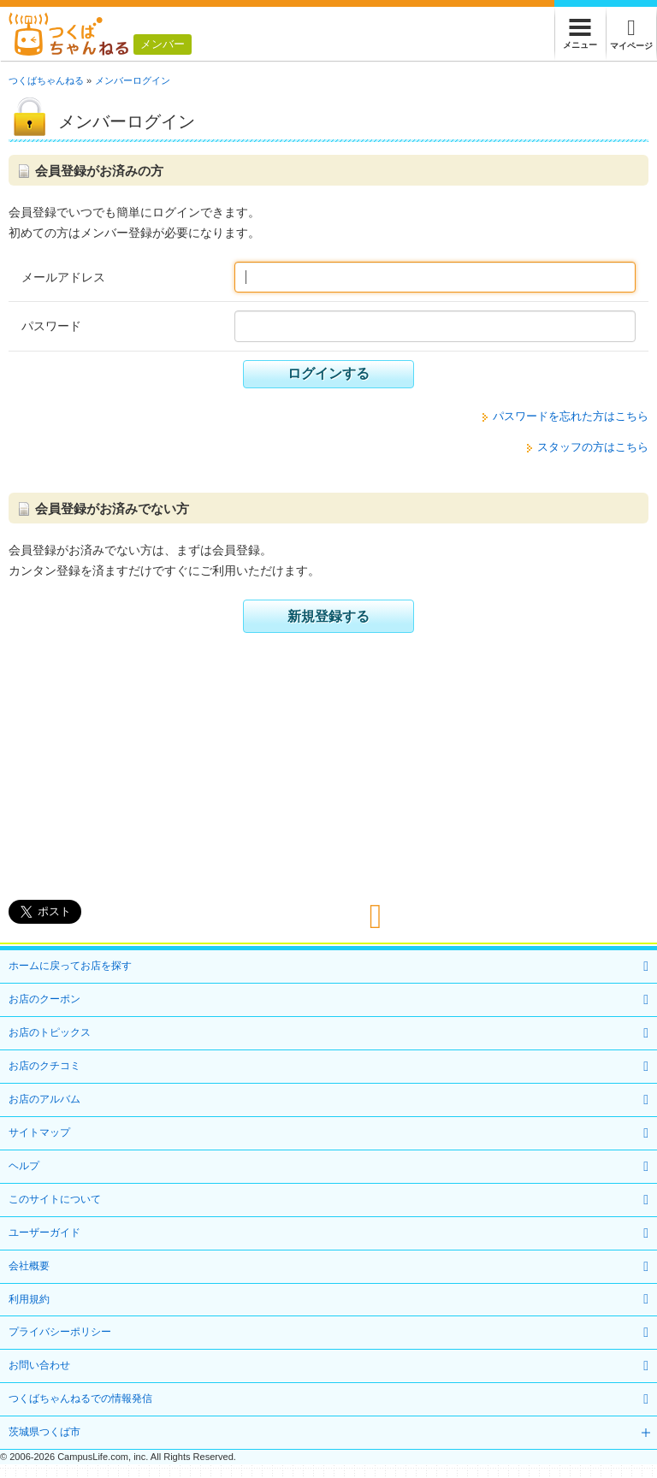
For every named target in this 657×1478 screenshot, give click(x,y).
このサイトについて (55, 1199)
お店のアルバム (44, 1099)
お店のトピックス (50, 1032)
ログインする (328, 373)
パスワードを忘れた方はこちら (570, 416)
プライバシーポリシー (60, 1332)
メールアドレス (63, 277)
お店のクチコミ (44, 1066)
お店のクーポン (44, 999)
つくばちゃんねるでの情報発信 (80, 1398)
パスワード (51, 326)
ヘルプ (24, 1166)
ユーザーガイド (44, 1233)
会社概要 (29, 1266)
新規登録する (328, 616)
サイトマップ (39, 1132)
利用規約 (29, 1299)
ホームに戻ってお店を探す (70, 966)
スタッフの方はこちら (592, 446)
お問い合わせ (39, 1365)
